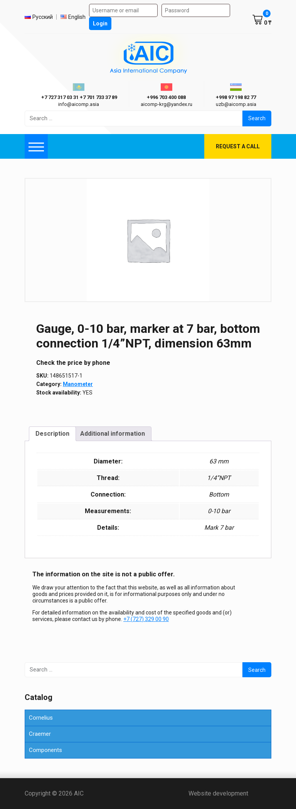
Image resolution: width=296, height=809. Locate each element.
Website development (229, 793)
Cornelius (41, 717)
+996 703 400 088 (166, 97)
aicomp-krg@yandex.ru (166, 104)
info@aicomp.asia (78, 104)
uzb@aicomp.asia (236, 104)
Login (100, 23)
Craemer (40, 733)
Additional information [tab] (112, 433)
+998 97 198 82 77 (236, 97)
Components (45, 750)
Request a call (238, 146)
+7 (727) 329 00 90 (146, 619)
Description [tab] (52, 433)
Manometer (78, 384)
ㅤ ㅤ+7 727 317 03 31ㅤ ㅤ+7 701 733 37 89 (78, 97)
